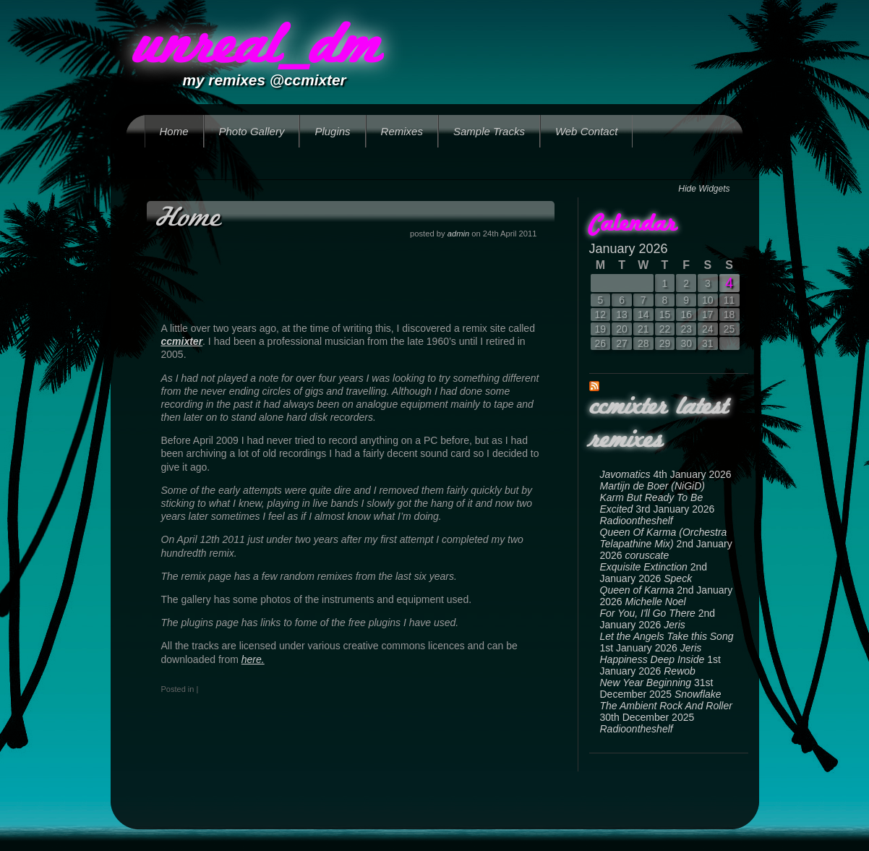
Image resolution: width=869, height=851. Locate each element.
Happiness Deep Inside (652, 659)
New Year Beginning (646, 682)
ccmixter (182, 341)
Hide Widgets (703, 189)
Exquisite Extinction (644, 567)
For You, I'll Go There (647, 613)
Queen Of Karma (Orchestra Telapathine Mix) (663, 537)
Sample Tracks (489, 131)
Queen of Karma (637, 590)
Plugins (332, 131)
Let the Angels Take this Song (667, 636)
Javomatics (625, 474)
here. (253, 659)
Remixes (402, 131)
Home (174, 131)
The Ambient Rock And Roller (666, 705)
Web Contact (586, 131)
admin (458, 233)
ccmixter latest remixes (658, 424)
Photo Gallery (252, 131)
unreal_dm (256, 48)
